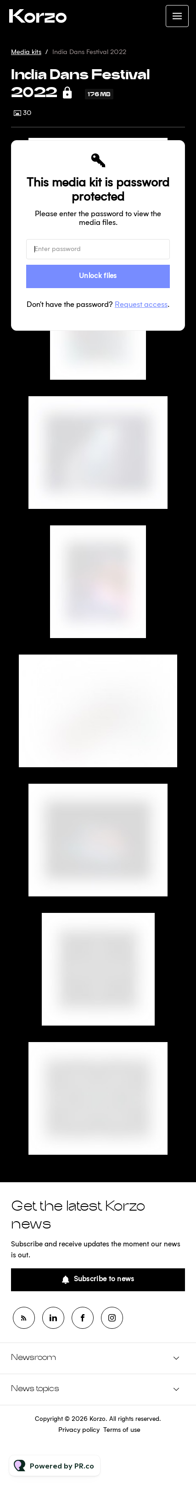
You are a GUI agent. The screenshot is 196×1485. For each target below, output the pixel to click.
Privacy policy (79, 1430)
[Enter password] (98, 249)
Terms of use (121, 1430)
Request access (141, 305)
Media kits (26, 52)
